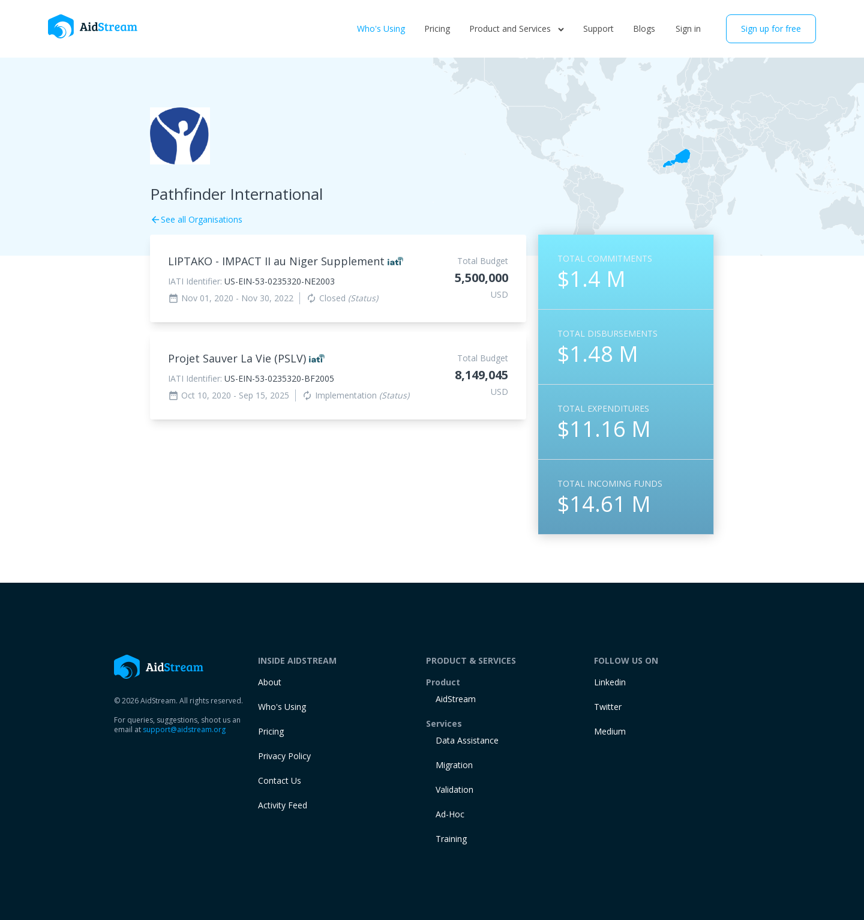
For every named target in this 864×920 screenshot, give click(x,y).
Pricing (437, 28)
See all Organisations (196, 219)
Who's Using (381, 28)
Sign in (688, 28)
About (269, 682)
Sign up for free (771, 28)
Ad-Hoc (450, 814)
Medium (610, 731)
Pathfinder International (236, 194)
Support (598, 28)
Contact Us (279, 780)
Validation (454, 789)
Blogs (644, 28)
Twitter (608, 706)
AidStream (456, 699)
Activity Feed (282, 805)
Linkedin (610, 682)
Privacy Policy (284, 756)
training (451, 838)
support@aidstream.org (184, 729)
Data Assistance (467, 740)
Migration (454, 765)
